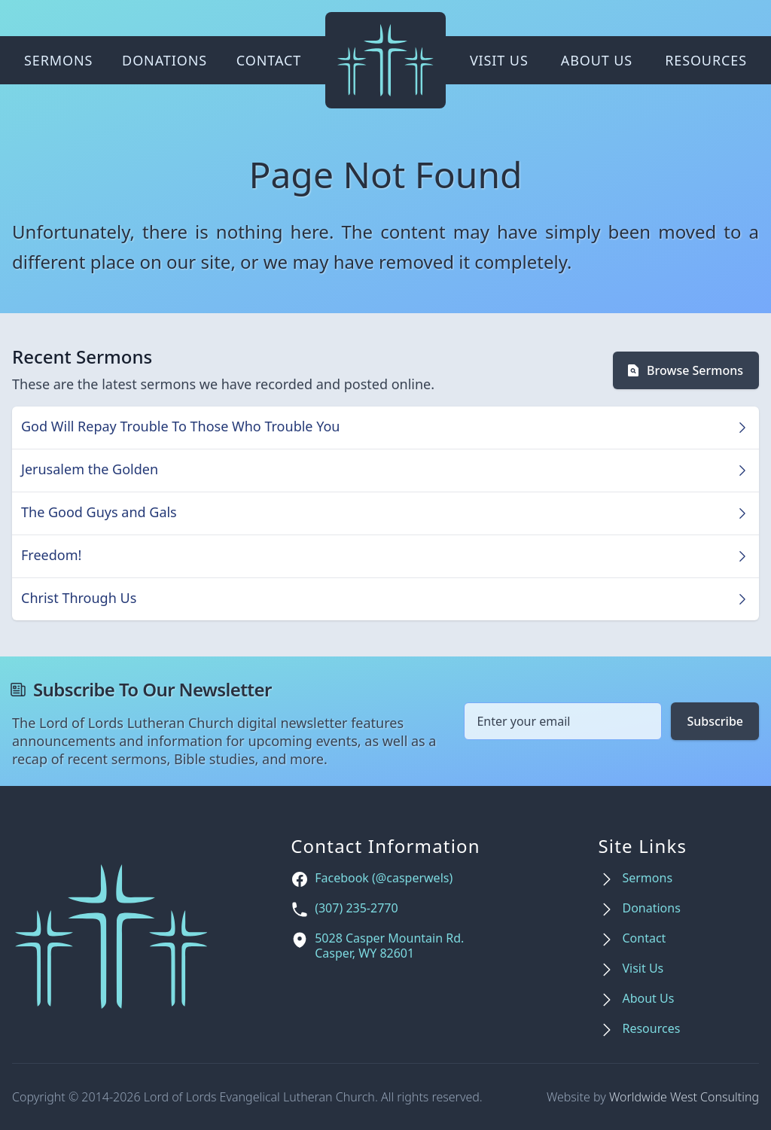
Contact (268, 60)
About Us (596, 60)
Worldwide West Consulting (684, 1097)
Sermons (58, 60)
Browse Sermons (684, 370)
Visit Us (499, 60)
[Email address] (563, 721)
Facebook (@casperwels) (384, 878)
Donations (164, 60)
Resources (706, 60)
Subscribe (715, 721)
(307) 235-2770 (356, 908)
